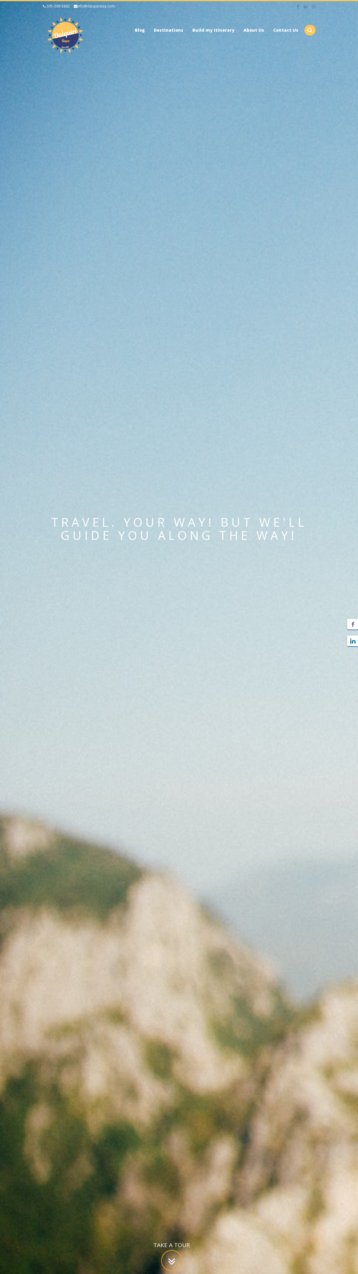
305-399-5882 (56, 6)
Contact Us (285, 30)
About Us (254, 30)
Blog (140, 30)
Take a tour (171, 1245)
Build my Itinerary (213, 30)
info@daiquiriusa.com (94, 6)
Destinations (168, 30)
